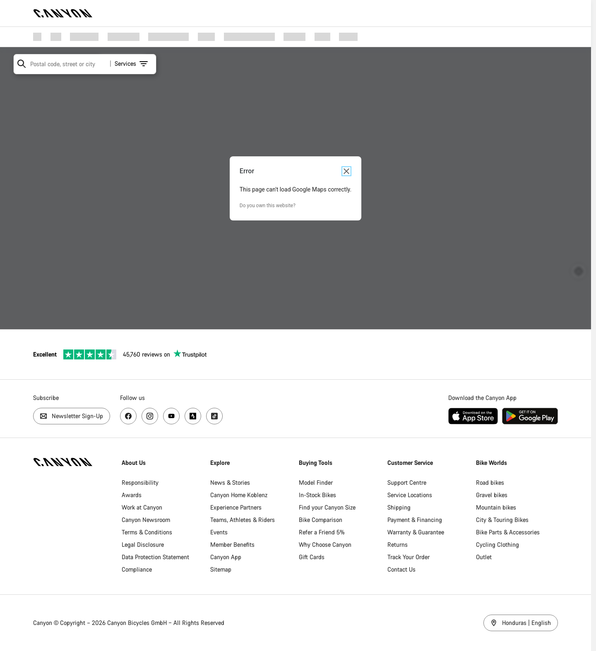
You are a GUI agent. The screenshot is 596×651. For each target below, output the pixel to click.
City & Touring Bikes (506, 520)
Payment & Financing (418, 520)
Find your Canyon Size (329, 507)
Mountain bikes (500, 507)
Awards (132, 495)
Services (129, 63)
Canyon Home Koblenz (240, 495)
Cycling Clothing (501, 544)
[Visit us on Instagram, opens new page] (150, 416)
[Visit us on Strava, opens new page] (193, 416)
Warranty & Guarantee (419, 532)
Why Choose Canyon (327, 544)
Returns (401, 544)
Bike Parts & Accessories (512, 532)
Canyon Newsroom (147, 520)
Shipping (402, 507)
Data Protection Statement (156, 557)
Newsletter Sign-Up (71, 416)
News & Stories (232, 482)
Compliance (138, 569)
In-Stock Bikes (320, 495)
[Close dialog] (349, 171)
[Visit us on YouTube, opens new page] (171, 416)
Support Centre (410, 482)
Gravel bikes (496, 495)
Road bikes (494, 482)
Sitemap (222, 569)
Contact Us (405, 569)
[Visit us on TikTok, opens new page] (214, 416)
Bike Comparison (323, 520)
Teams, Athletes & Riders (244, 520)
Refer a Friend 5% (324, 532)
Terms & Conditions (148, 532)
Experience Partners (237, 507)
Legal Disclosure (144, 544)
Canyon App (227, 557)
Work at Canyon (143, 507)
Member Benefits (234, 544)
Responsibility (141, 482)
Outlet (488, 557)
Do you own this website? (270, 205)
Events (220, 532)
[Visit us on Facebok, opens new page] (128, 416)
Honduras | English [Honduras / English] (525, 623)
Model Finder (318, 482)
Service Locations (413, 495)
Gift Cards (314, 557)
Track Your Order (412, 557)
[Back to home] (63, 13)
